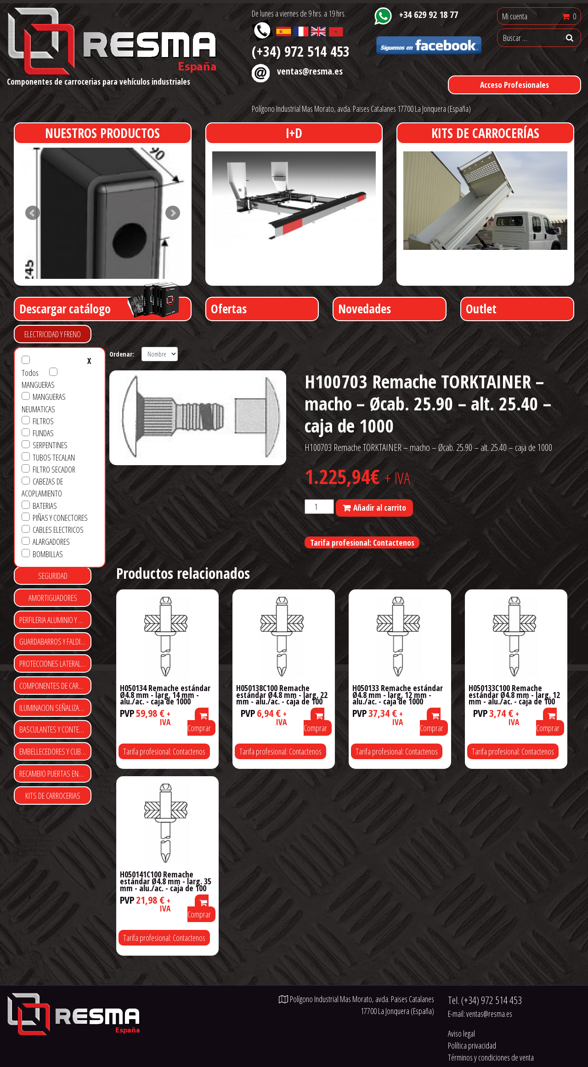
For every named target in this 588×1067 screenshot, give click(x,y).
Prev (32, 213)
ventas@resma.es (310, 70)
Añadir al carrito (379, 507)
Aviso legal (461, 1033)
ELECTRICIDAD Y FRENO (52, 334)
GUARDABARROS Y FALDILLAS (55, 641)
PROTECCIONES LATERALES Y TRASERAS (55, 663)
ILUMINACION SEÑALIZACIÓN (55, 707)
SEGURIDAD (53, 575)
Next (172, 213)
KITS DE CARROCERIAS (52, 795)
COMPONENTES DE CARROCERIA (55, 685)
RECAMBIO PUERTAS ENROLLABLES (55, 773)
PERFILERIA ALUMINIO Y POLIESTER (55, 619)
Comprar (199, 722)
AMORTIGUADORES (52, 597)
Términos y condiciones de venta (491, 1057)
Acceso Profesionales (514, 84)
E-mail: (480, 1013)
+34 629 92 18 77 (428, 14)
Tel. (485, 1000)
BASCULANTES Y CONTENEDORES (55, 729)
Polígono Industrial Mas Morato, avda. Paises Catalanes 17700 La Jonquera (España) (361, 108)
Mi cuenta (514, 16)
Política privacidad (472, 1045)
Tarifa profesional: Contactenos (362, 542)
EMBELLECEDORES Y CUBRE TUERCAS (55, 751)
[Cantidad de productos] (319, 506)
